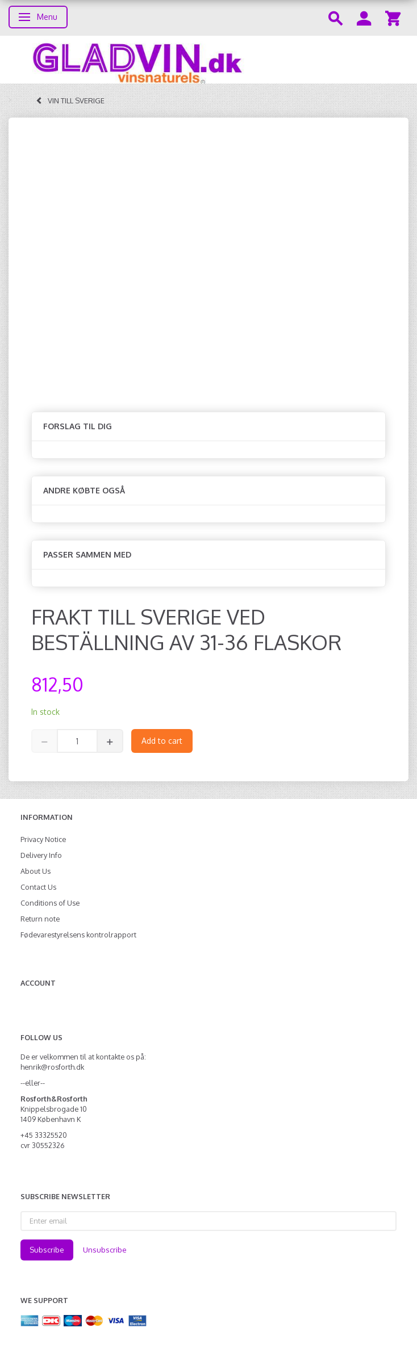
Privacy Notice (43, 839)
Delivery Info (41, 855)
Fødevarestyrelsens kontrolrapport (78, 934)
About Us (35, 871)
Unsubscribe (105, 1249)
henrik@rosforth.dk (52, 1066)
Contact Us (38, 886)
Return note (40, 918)
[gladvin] (208, 59)
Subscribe (47, 1249)
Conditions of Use (50, 902)
